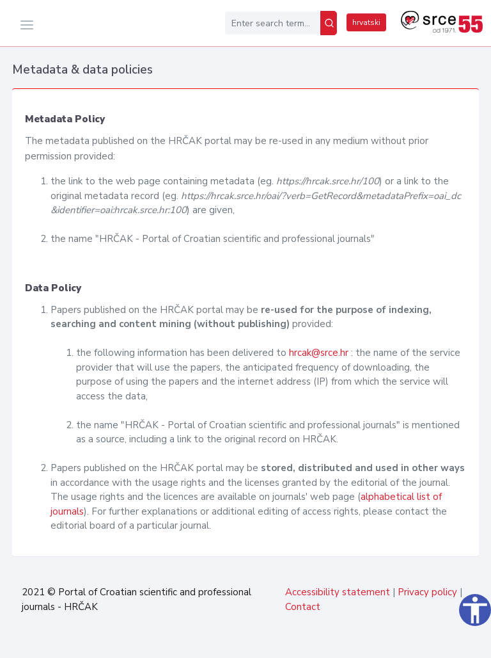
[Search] (328, 23)
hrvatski (366, 22)
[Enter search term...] (272, 23)
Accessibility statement (337, 592)
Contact (302, 606)
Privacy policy (427, 592)
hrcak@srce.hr (318, 352)
